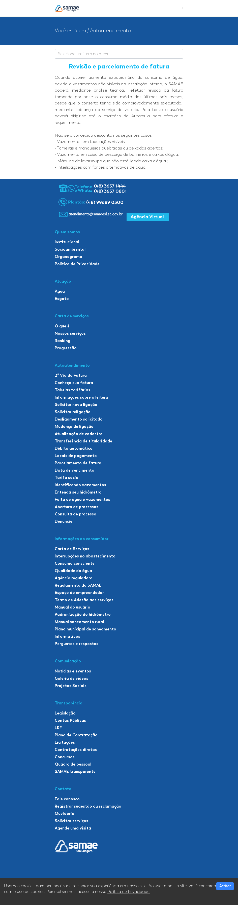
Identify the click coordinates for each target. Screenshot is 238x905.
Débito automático (74, 448)
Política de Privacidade (77, 263)
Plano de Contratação (76, 735)
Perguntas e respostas (76, 643)
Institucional (67, 242)
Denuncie (63, 521)
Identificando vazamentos (80, 484)
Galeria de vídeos (71, 678)
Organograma (68, 256)
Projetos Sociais (70, 685)
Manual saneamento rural (79, 621)
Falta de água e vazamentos (82, 499)
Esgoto (62, 298)
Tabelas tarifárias (72, 390)
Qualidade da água (73, 570)
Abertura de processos (76, 506)
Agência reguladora (74, 578)
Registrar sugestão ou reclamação (88, 806)
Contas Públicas (70, 720)
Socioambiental (70, 249)
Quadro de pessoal (73, 764)
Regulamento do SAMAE (78, 585)
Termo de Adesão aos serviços (84, 599)
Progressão (66, 348)
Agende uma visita (73, 828)
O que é (62, 326)
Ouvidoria (64, 813)
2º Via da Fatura (71, 375)
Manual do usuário (72, 607)
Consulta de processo (75, 514)
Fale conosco (67, 799)
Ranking (62, 340)
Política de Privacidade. (128, 891)
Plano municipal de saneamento (85, 629)
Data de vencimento (74, 470)
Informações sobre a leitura (81, 397)
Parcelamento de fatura (78, 463)
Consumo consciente (75, 563)
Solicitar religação (73, 411)
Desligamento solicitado (79, 419)
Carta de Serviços (72, 548)
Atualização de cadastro (79, 433)
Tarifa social (67, 477)
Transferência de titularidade (83, 441)
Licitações (65, 742)
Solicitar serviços (71, 820)
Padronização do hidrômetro (83, 614)
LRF (58, 727)
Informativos (67, 636)
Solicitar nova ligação (76, 404)
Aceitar (225, 886)
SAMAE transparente (75, 771)
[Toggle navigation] (182, 8)
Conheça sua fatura (74, 382)
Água (60, 291)
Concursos (65, 757)
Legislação (65, 713)
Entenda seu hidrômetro (78, 492)
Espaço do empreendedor (79, 592)
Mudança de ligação (74, 426)
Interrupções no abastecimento (85, 556)
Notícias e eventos (73, 671)
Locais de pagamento (76, 455)
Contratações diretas (76, 749)
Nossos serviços (70, 333)
